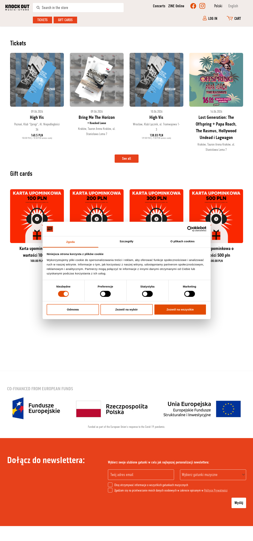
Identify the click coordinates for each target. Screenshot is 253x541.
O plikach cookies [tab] (182, 241)
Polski (218, 6)
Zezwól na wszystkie (180, 309)
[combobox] (213, 474)
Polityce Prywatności (216, 490)
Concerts (159, 6)
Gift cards (65, 20)
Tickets (42, 20)
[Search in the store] (78, 7)
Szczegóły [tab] (126, 241)
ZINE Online (176, 6)
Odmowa (73, 309)
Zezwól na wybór (126, 309)
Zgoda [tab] (70, 241)
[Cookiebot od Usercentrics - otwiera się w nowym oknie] (190, 229)
